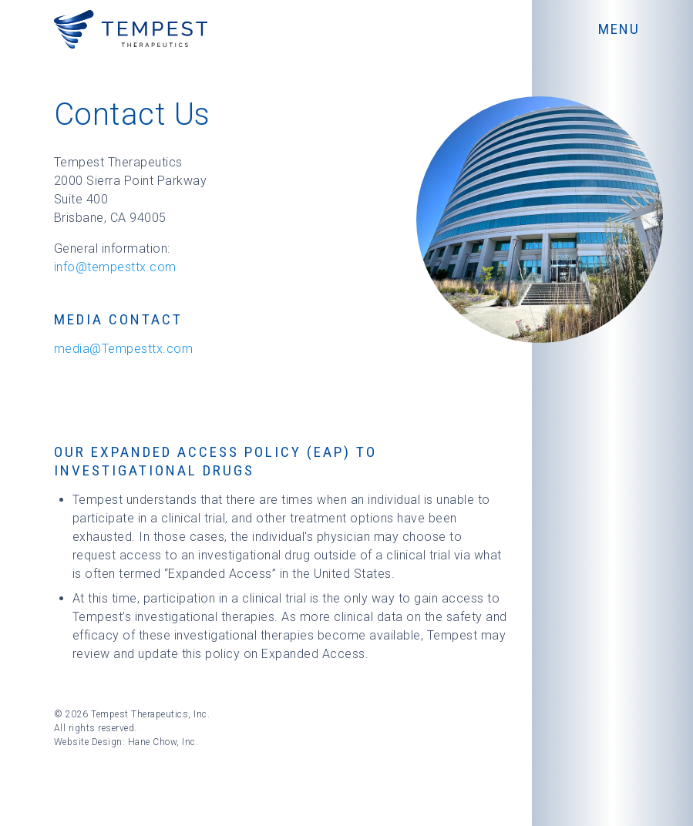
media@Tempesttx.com (123, 348)
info (65, 267)
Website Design (88, 742)
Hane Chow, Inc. (163, 742)
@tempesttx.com (126, 267)
